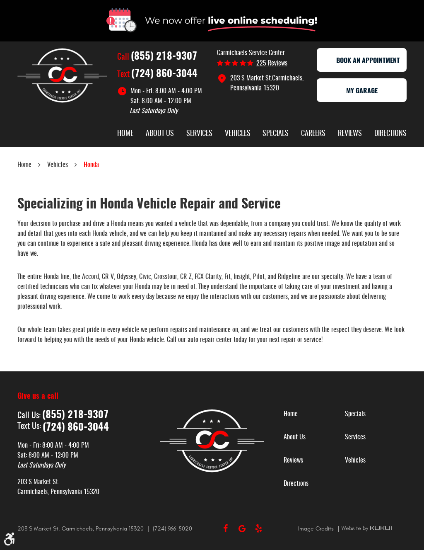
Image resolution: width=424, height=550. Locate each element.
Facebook (225, 528)
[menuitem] (125, 135)
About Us (160, 134)
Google (242, 528)
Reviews (350, 134)
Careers (313, 134)
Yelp (258, 528)
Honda (91, 165)
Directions (390, 134)
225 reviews (271, 63)
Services (199, 134)
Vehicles (238, 134)
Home (125, 134)
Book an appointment (362, 61)
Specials (276, 134)
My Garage (362, 91)
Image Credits (316, 528)
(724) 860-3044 (164, 74)
